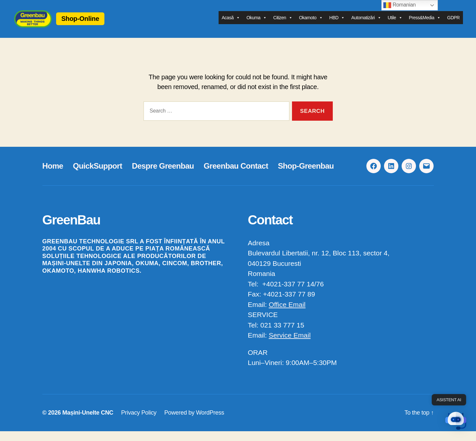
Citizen (283, 22)
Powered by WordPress (194, 422)
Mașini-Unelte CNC (87, 422)
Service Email (290, 345)
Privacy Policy (138, 422)
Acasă (231, 22)
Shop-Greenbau (306, 175)
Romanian (399, 5)
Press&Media (424, 22)
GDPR (453, 22)
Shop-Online (100, 23)
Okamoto (311, 22)
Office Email (287, 314)
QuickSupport (97, 175)
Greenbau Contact (236, 175)
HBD (337, 22)
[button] (455, 420)
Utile (395, 22)
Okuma (256, 22)
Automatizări (366, 22)
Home (52, 175)
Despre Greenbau (163, 175)
